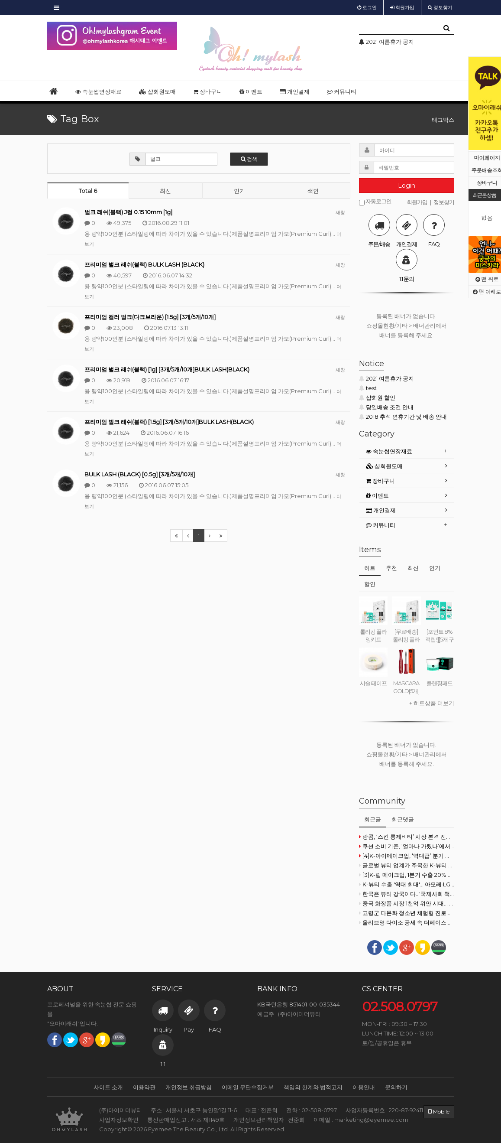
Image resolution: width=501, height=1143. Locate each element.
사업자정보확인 (119, 1119)
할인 (369, 583)
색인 (313, 190)
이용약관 (144, 1087)
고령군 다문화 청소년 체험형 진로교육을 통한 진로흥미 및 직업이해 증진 (406, 912)
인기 (239, 190)
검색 (249, 159)
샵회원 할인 (377, 397)
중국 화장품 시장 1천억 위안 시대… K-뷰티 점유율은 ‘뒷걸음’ (406, 903)
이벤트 (250, 91)
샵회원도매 (157, 91)
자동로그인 (375, 201)
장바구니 (207, 91)
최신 (165, 190)
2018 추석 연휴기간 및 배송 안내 (403, 416)
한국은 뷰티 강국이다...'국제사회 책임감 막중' (406, 893)
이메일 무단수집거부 (248, 1087)
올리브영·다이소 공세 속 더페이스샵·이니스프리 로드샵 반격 (406, 922)
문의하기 (396, 1087)
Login (406, 185)
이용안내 (363, 1087)
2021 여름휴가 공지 (386, 378)
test (368, 387)
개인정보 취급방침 (188, 1087)
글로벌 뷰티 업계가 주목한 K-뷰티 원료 (406, 865)
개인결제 (295, 91)
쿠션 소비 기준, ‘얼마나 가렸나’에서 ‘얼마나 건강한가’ (406, 846)
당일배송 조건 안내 (386, 407)
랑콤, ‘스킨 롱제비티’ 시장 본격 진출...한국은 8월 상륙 (406, 836)
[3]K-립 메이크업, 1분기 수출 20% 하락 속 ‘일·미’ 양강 (406, 874)
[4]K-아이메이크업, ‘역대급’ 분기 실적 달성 (406, 855)
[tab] (406, 451)
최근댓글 (402, 819)
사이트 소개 (108, 1087)
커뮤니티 (341, 91)
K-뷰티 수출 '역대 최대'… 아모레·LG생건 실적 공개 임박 (406, 884)
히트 (369, 567)
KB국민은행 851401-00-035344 (298, 1004)
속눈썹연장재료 (98, 91)
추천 (391, 567)
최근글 (372, 819)
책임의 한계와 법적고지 (313, 1087)
